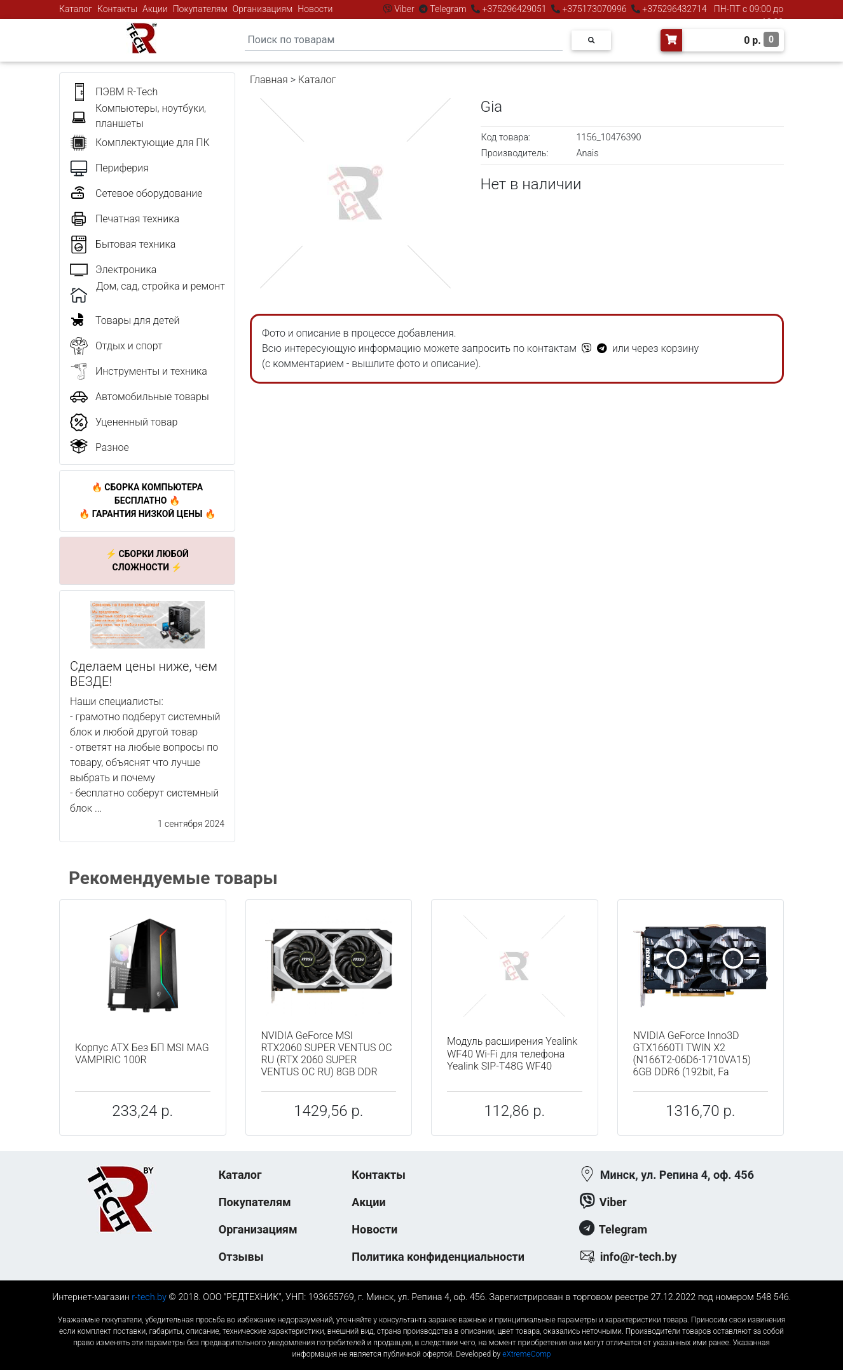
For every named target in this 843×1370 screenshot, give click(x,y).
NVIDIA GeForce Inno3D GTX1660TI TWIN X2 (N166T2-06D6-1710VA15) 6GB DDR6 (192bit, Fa (692, 1054)
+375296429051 (514, 9)
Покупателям (200, 9)
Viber (404, 9)
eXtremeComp (526, 1354)
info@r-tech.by (638, 1256)
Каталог (75, 9)
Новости (315, 9)
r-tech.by (149, 1297)
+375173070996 (593, 9)
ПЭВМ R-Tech (126, 92)
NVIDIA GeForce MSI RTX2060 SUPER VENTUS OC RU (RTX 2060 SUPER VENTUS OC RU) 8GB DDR (326, 1054)
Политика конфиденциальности (438, 1256)
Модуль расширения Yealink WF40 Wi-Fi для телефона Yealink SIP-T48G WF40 (512, 1053)
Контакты (117, 9)
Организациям (263, 9)
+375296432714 (673, 9)
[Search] (404, 40)
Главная (269, 80)
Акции (155, 9)
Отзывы (241, 1256)
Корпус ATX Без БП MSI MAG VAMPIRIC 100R (142, 1054)
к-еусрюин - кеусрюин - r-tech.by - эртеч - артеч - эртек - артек (421, 1309)
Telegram (448, 9)
